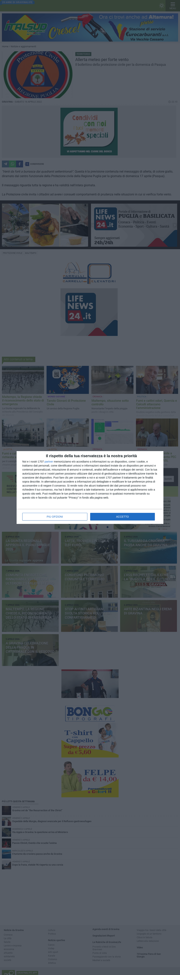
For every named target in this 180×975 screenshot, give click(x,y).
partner (49, 461)
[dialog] (90, 487)
